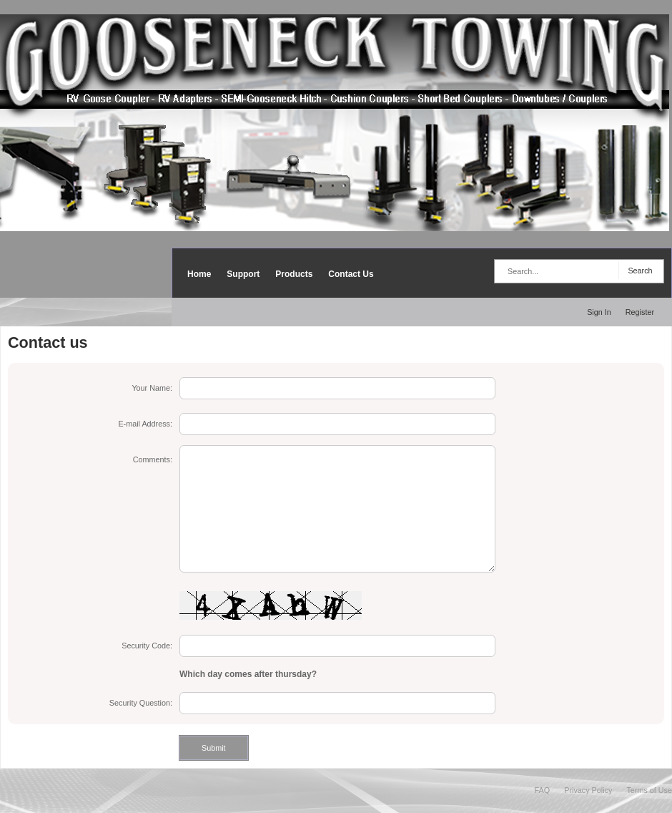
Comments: (152, 459)
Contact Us (350, 274)
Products (293, 274)
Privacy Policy (588, 790)
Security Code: (147, 645)
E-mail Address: (145, 423)
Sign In (599, 312)
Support (243, 274)
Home (199, 274)
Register (640, 312)
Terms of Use (649, 790)
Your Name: (152, 388)
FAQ (542, 790)
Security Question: (140, 702)
